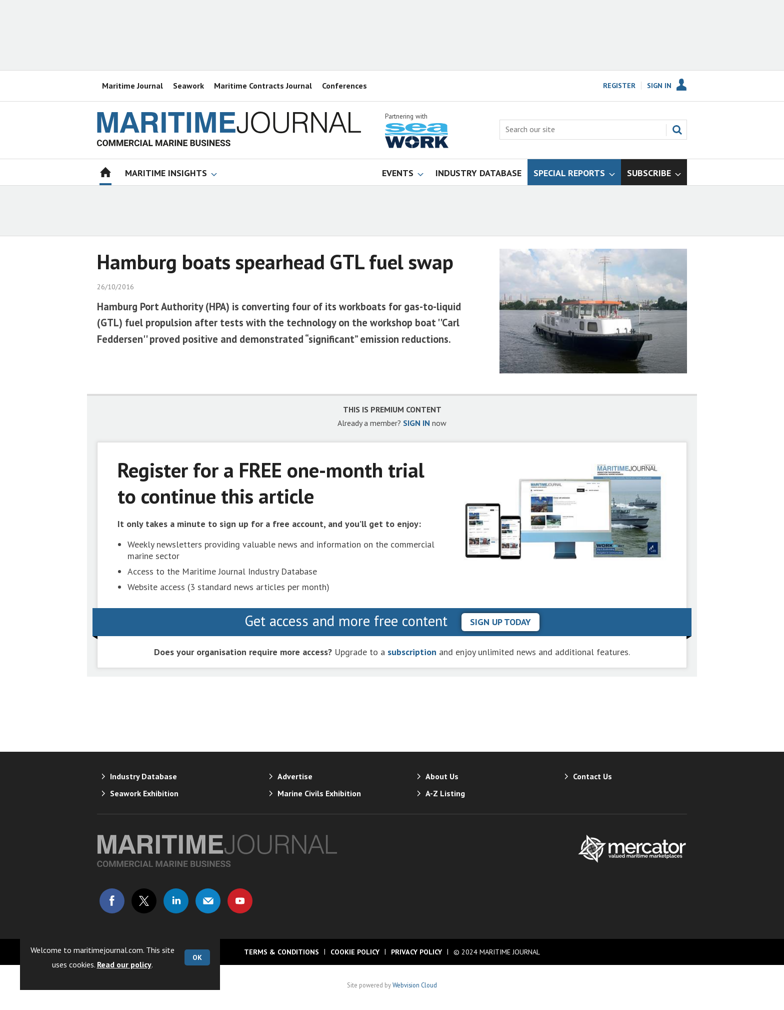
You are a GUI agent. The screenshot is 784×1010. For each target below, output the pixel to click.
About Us (442, 776)
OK (197, 957)
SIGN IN (416, 423)
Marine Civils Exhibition (319, 793)
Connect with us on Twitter (144, 901)
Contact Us (592, 776)
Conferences (344, 86)
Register (619, 86)
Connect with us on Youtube (240, 901)
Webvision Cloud (414, 985)
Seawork (188, 86)
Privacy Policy (416, 951)
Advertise (295, 776)
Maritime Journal (132, 86)
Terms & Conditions (281, 951)
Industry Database (143, 776)
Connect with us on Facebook (112, 901)
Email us (208, 901)
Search (677, 130)
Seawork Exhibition (144, 793)
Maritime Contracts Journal (263, 86)
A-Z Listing (445, 793)
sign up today (500, 622)
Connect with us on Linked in (176, 901)
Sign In (659, 86)
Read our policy (124, 964)
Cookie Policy (355, 951)
